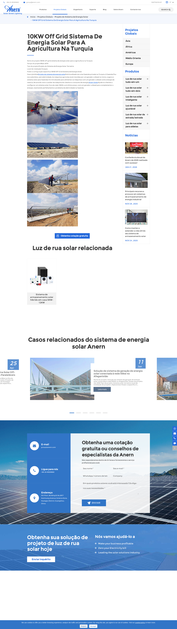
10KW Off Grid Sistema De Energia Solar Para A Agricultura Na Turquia (64, 20)
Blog (104, 12)
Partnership (156, 2)
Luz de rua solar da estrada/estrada (137, 116)
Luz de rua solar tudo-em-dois (137, 89)
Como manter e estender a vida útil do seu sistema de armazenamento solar (135, 232)
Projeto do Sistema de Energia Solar (71, 17)
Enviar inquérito (41, 559)
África (129, 47)
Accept (93, 626)
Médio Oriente (133, 58)
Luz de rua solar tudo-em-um (137, 80)
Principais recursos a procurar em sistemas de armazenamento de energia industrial (135, 195)
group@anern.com (31, 2)
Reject (83, 626)
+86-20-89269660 (11, 2)
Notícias (131, 135)
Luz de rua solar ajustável (137, 107)
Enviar (93, 503)
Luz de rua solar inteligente (137, 98)
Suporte (93, 12)
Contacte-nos (135, 12)
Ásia (128, 41)
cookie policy (140, 622)
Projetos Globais (60, 12)
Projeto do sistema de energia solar (51, 74)
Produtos (43, 12)
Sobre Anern (118, 12)
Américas (131, 52)
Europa (129, 64)
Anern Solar (93, 82)
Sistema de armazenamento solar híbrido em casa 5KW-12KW (41, 298)
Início (32, 17)
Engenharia (77, 12)
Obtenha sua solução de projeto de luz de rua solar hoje (57, 543)
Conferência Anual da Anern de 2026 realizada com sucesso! (136, 160)
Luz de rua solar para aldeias (137, 125)
